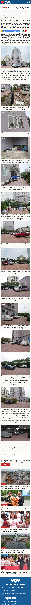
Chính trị (10, 8)
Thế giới (16, 8)
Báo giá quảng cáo (5, 594)
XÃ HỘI (28, 2)
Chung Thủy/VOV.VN (15, 448)
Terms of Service (15, 462)
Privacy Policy (4, 462)
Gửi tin (5, 464)
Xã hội (22, 8)
